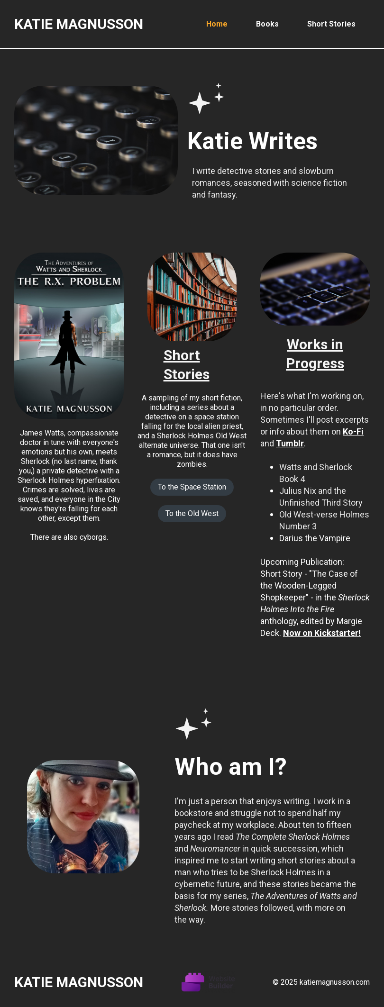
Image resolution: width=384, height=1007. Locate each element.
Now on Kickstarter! (322, 633)
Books (267, 24)
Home (217, 24)
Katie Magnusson (78, 24)
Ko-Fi (353, 431)
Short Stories (331, 24)
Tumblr (290, 443)
